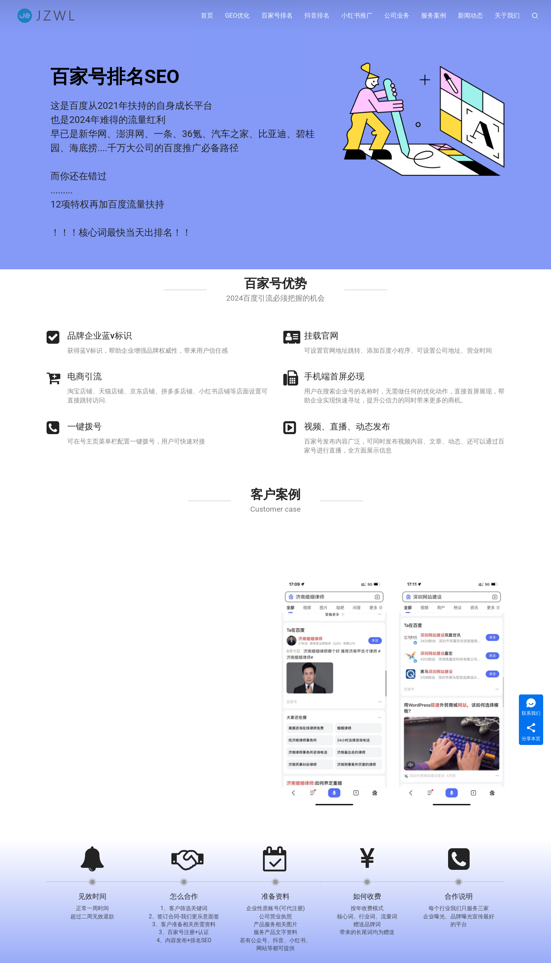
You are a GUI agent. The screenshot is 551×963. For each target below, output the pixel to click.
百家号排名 (277, 15)
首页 (207, 15)
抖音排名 (317, 15)
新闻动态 (470, 15)
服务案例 (433, 15)
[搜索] (534, 15)
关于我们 (507, 15)
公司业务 (396, 15)
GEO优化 (237, 15)
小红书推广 (357, 15)
